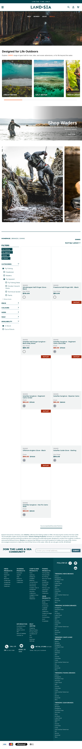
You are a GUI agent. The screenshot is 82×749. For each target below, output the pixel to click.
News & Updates (21, 633)
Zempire (57, 643)
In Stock (6, 326)
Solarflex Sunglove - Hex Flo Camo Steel (35, 505)
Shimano (57, 680)
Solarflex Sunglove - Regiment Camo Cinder (34, 397)
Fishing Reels (45, 573)
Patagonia (58, 578)
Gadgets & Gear (33, 595)
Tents (30, 573)
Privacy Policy (33, 632)
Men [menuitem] (29, 16)
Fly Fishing (7, 268)
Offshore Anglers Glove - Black (34, 450)
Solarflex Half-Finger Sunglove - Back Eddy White (34, 342)
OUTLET (44, 615)
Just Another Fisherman (62, 595)
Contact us (20, 635)
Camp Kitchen (33, 582)
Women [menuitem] (36, 16)
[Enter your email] (53, 550)
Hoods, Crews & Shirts (12, 287)
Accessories (7, 582)
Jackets (6, 573)
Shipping (32, 628)
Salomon (57, 585)
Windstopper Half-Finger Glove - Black (35, 288)
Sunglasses (45, 621)
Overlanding (45, 617)
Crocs (56, 593)
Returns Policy (33, 630)
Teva (56, 602)
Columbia (58, 591)
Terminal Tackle (46, 578)
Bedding (31, 580)
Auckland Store (21, 626)
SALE (43, 619)
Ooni (56, 611)
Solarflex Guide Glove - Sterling (64, 450)
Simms (57, 598)
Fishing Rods (45, 575)
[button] (2, 7)
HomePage (5, 238)
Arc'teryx (57, 581)
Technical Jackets (13, 292)
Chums (57, 589)
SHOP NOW (71, 134)
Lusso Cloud (58, 583)
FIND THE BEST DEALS (41, 1)
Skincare (44, 609)
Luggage (44, 607)
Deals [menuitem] (52, 16)
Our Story (19, 628)
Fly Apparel (9, 279)
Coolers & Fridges (47, 613)
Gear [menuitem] (44, 16)
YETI (56, 587)
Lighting (31, 575)
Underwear (7, 580)
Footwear (6, 575)
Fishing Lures (46, 587)
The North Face (59, 579)
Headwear (8, 272)
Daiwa (57, 576)
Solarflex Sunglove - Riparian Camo (66, 396)
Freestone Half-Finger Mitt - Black (66, 287)
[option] (24, 297)
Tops (5, 576)
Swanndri (57, 600)
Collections (7, 584)
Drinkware (45, 606)
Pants (8, 295)
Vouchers (32, 591)
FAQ (30, 637)
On (56, 596)
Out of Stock (8, 329)
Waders (7, 275)
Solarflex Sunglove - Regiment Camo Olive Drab (64, 342)
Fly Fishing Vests (12, 283)
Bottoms (6, 578)
